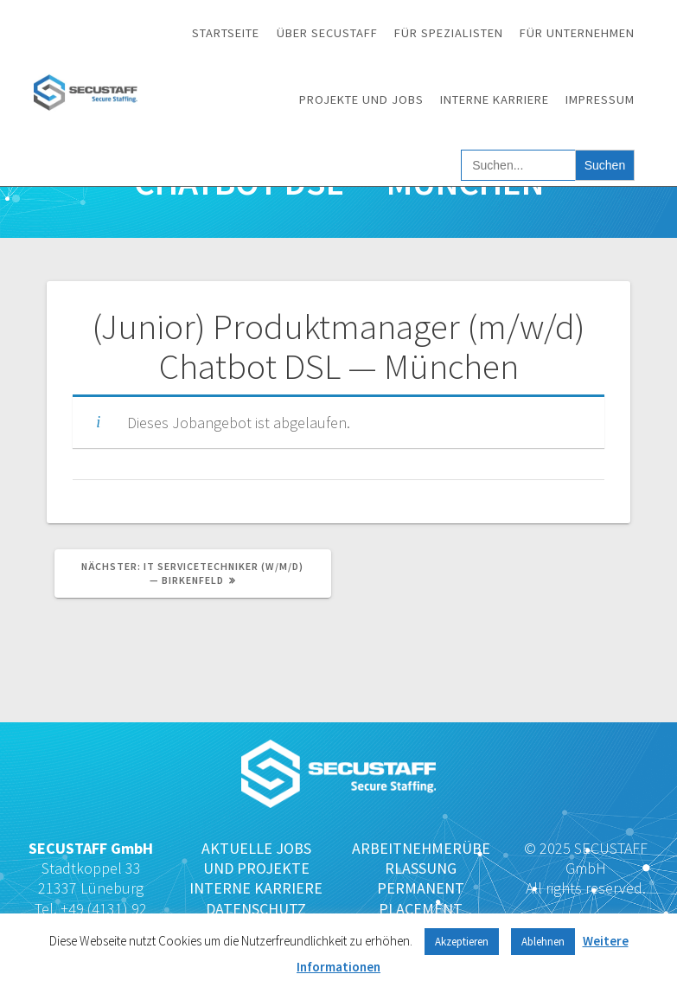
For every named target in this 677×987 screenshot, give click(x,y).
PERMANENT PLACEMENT (420, 898)
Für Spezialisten (448, 33)
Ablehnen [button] (543, 941)
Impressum (600, 99)
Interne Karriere (494, 99)
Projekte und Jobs (361, 99)
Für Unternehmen (577, 33)
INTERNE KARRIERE (256, 888)
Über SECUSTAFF (327, 33)
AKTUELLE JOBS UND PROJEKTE (256, 858)
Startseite (225, 33)
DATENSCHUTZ (256, 909)
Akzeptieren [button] (462, 941)
